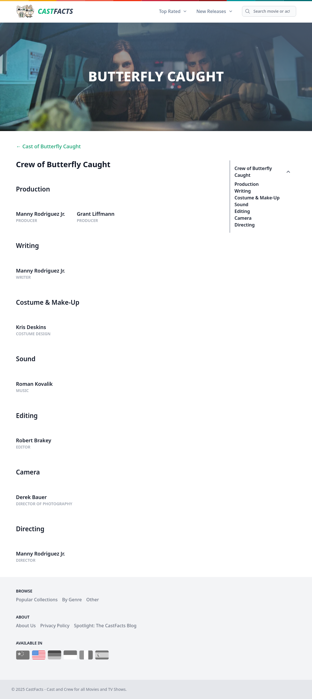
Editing (242, 211)
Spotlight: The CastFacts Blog (105, 625)
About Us (26, 625)
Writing (243, 191)
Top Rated (173, 11)
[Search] (269, 11)
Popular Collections (37, 599)
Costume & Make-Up (257, 198)
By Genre (72, 599)
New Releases (214, 11)
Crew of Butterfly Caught (253, 171)
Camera (243, 218)
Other (92, 599)
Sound (241, 204)
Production (247, 184)
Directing (245, 225)
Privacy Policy (54, 625)
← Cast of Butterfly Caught (48, 146)
